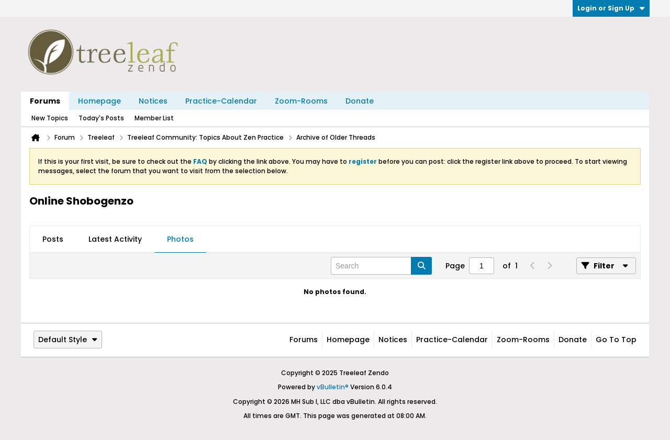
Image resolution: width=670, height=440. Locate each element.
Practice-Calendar (221, 101)
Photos (180, 239)
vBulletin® (333, 386)
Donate (359, 101)
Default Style (67, 339)
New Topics (49, 118)
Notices (153, 101)
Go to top (616, 339)
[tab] (53, 239)
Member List (154, 118)
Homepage (99, 101)
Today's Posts (101, 118)
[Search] (381, 266)
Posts (52, 239)
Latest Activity (115, 239)
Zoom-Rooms (301, 101)
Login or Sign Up (611, 8)
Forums (45, 101)
